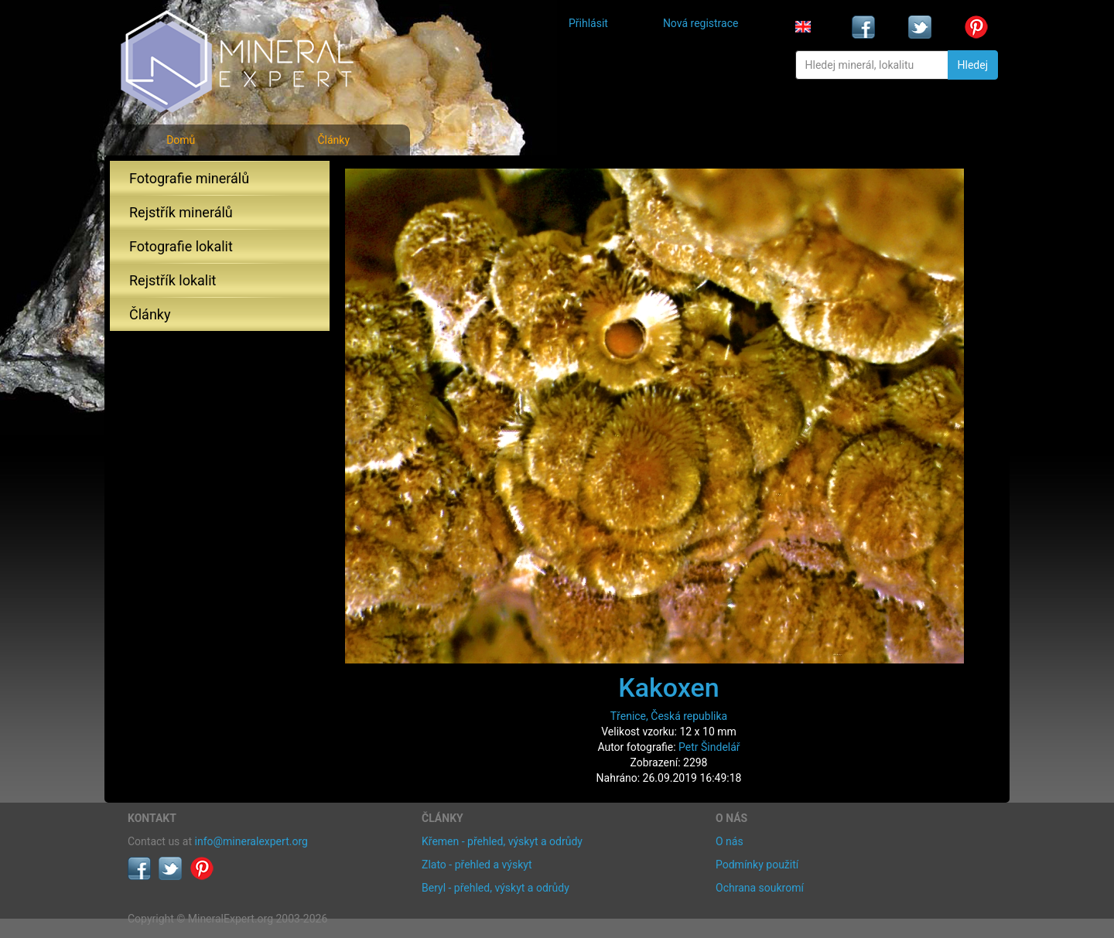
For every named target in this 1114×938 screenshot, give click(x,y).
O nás (729, 841)
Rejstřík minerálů (181, 212)
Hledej (973, 65)
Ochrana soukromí (760, 888)
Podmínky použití (757, 864)
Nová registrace (701, 23)
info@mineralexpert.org (251, 841)
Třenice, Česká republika (668, 716)
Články (333, 140)
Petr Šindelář (709, 747)
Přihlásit (588, 23)
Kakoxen (668, 687)
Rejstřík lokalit (172, 280)
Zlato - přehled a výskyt (476, 864)
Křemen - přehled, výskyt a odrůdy (502, 841)
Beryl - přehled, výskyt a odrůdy (495, 888)
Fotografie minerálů (189, 178)
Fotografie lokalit (181, 246)
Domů (180, 140)
